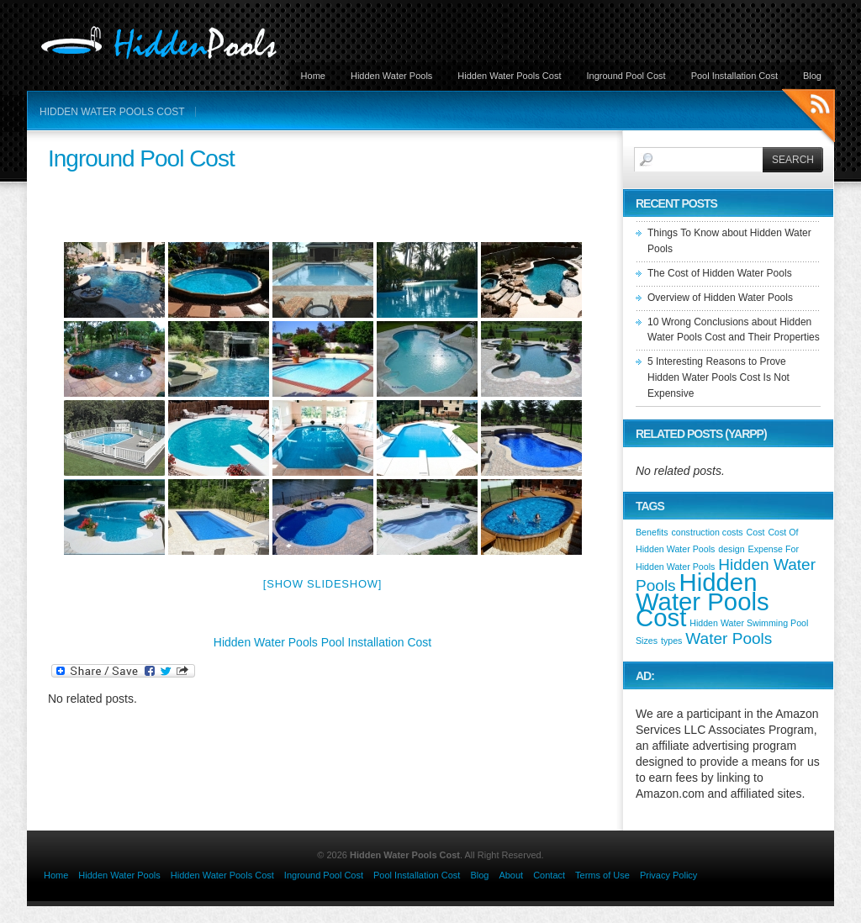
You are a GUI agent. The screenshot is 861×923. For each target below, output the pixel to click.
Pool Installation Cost (734, 76)
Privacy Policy (668, 875)
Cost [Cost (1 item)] (756, 532)
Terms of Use (602, 875)
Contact (549, 875)
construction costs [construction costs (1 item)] (706, 532)
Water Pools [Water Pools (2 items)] (728, 638)
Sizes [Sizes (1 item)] (647, 641)
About (511, 875)
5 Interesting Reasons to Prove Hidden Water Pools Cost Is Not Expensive (718, 377)
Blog (812, 76)
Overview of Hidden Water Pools (720, 297)
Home (313, 76)
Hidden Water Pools (391, 76)
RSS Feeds (808, 118)
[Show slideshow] (322, 584)
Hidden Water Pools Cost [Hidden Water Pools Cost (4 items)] (702, 600)
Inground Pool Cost (625, 76)
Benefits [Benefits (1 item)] (652, 532)
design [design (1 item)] (731, 549)
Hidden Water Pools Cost (509, 76)
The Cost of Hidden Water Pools (719, 273)
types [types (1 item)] (671, 641)
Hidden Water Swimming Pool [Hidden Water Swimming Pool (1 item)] (748, 623)
